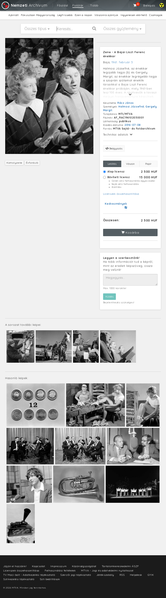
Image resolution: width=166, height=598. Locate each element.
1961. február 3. (123, 62)
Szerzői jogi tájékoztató (75, 574)
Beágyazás (113, 148)
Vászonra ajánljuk (106, 15)
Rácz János (125, 102)
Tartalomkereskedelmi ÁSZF (120, 566)
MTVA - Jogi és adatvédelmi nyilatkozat (107, 570)
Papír (148, 163)
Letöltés (112, 163)
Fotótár (77, 5)
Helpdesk (136, 574)
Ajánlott (13, 15)
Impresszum (58, 566)
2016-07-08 (132, 125)
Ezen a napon (83, 15)
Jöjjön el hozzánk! (15, 566)
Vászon (130, 163)
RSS (122, 574)
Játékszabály (105, 574)
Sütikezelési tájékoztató (18, 579)
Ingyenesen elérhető (134, 15)
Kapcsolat (38, 566)
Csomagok (156, 15)
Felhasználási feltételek (60, 570)
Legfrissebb (65, 15)
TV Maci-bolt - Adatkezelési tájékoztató (29, 574)
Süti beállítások (50, 579)
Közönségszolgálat (84, 566)
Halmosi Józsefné (131, 106)
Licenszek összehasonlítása (121, 193)
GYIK (151, 574)
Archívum (24, 5)
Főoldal (62, 5)
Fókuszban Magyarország (38, 15)
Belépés (149, 5)
